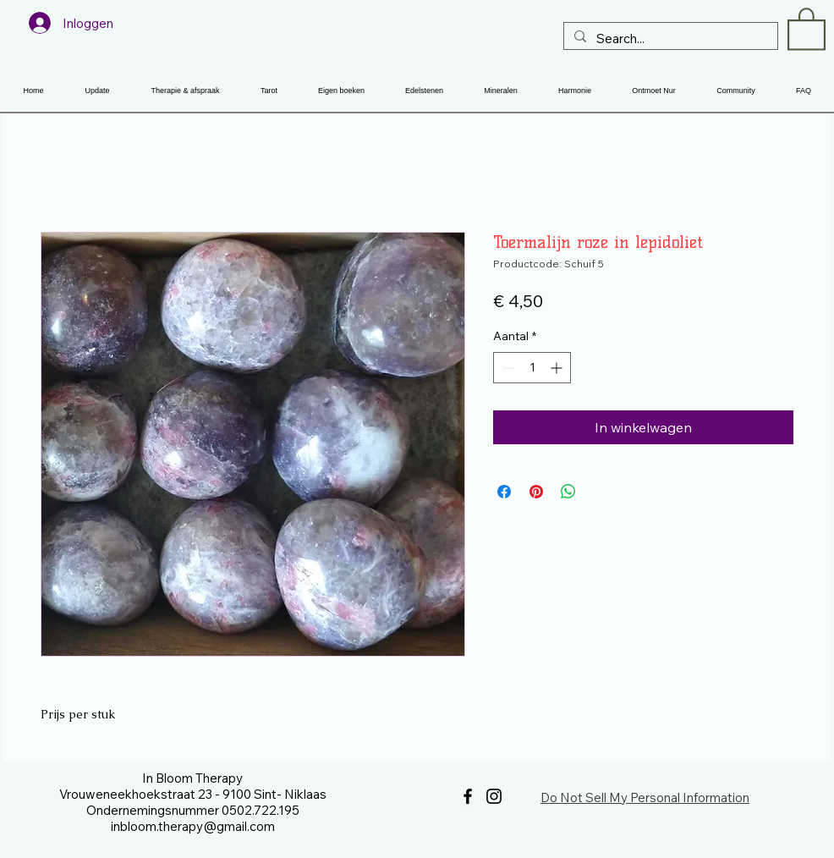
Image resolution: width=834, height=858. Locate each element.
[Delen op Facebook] (504, 491)
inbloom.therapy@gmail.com (193, 826)
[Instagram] (494, 796)
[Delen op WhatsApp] (568, 491)
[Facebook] (468, 796)
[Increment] (557, 367)
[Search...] (669, 38)
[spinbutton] (532, 367)
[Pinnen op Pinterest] (536, 491)
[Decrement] (506, 367)
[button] (806, 28)
